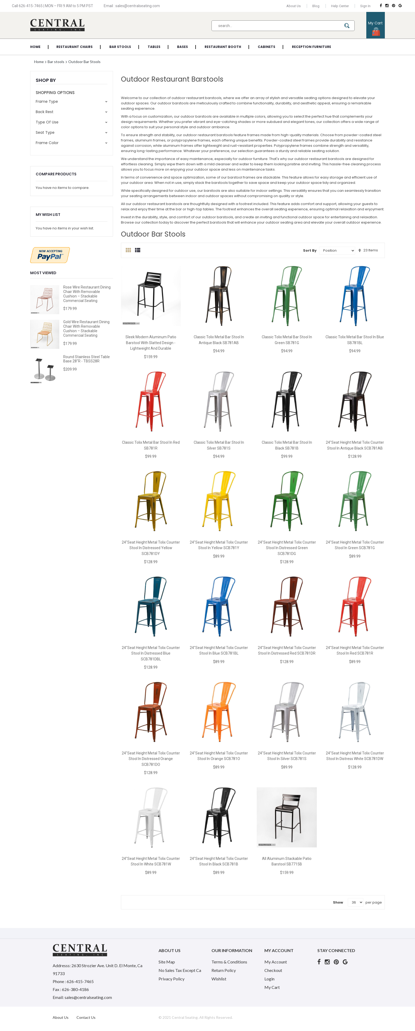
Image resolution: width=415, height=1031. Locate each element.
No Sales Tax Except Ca (180, 970)
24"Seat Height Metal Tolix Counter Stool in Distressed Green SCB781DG (287, 548)
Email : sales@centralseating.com (132, 6)
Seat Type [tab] (45, 132)
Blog (315, 6)
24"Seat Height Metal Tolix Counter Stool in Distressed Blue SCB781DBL (151, 653)
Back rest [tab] (44, 111)
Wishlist (218, 978)
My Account (275, 961)
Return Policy (223, 970)
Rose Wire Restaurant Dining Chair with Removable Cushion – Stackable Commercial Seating (87, 294)
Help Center (340, 6)
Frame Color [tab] (47, 142)
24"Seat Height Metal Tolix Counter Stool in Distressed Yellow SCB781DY (151, 548)
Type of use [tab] (47, 122)
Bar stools (56, 61)
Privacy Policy (171, 978)
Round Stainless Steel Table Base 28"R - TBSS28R (86, 359)
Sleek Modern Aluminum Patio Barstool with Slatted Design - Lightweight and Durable (150, 342)
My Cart (272, 987)
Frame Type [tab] (47, 101)
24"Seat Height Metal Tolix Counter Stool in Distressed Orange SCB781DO (151, 759)
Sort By (310, 250)
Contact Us (86, 1017)
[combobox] (283, 25)
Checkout (273, 970)
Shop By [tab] (46, 80)
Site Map (167, 961)
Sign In (365, 6)
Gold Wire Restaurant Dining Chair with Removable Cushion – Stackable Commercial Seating (86, 328)
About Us (293, 6)
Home (39, 61)
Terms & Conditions (229, 961)
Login (269, 978)
